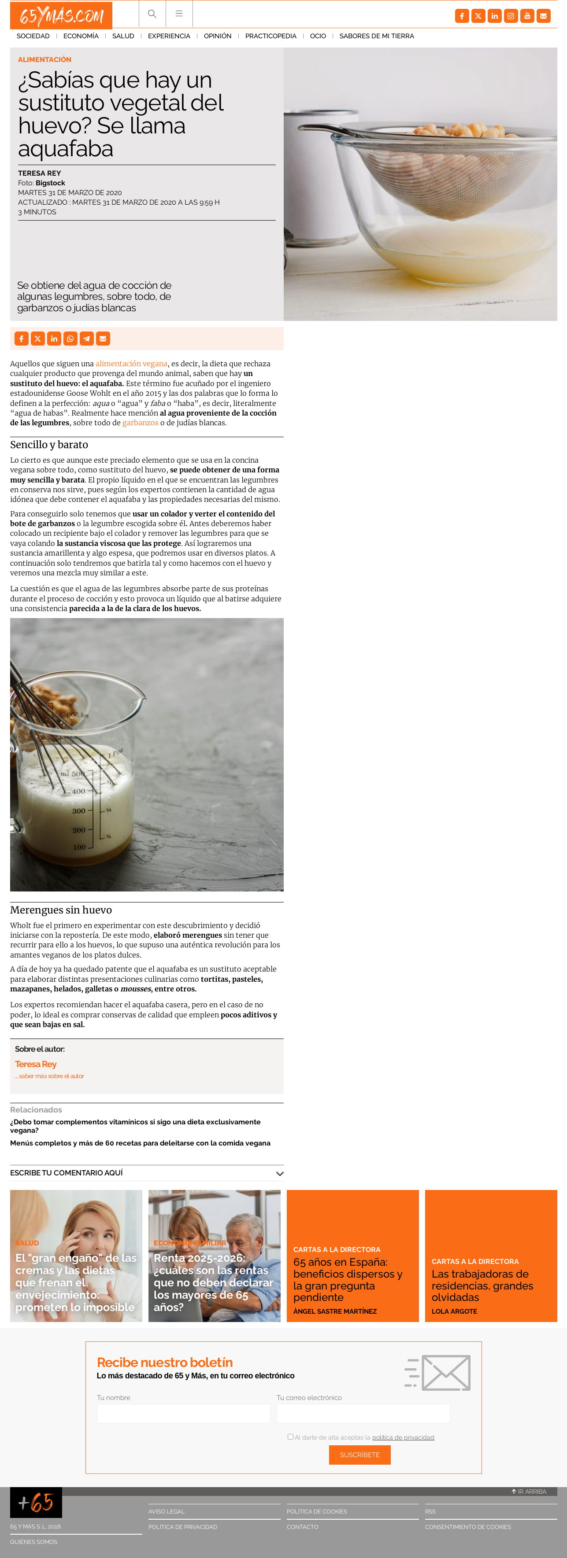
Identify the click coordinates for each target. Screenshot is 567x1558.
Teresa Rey (39, 173)
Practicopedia (270, 39)
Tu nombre (113, 1398)
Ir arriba (529, 1491)
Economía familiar (192, 1230)
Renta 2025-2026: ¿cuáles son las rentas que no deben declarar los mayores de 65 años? (210, 1276)
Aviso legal (166, 1511)
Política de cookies (317, 1511)
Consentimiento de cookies (468, 1527)
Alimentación (46, 59)
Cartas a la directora (337, 1250)
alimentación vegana (131, 363)
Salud (123, 39)
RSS (430, 1511)
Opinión (218, 39)
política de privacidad (403, 1437)
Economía (81, 39)
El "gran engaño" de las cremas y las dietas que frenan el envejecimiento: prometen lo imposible (74, 1276)
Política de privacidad (182, 1527)
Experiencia (169, 39)
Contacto (303, 1527)
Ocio (318, 39)
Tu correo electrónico (309, 1398)
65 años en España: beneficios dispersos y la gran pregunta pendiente (352, 1280)
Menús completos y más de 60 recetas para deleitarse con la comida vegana (140, 1143)
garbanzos (140, 422)
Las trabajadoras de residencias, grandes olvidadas (486, 1286)
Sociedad (33, 39)
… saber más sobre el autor (49, 1075)
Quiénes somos (33, 1542)
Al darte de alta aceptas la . (361, 1437)
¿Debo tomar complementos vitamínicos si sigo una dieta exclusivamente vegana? (135, 1126)
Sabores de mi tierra (377, 39)
